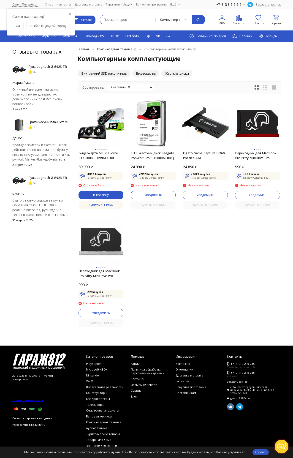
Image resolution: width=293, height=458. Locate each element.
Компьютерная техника (114, 49)
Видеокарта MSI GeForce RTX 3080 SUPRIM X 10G (98, 155)
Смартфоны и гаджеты (102, 410)
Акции (127, 4)
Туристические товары (103, 434)
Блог (134, 396)
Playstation (94, 364)
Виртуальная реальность (104, 387)
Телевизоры (95, 405)
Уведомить (153, 195)
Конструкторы (96, 393)
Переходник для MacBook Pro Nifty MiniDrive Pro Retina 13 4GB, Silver (99, 273)
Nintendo (132, 36)
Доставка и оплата (88, 4)
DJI (147, 36)
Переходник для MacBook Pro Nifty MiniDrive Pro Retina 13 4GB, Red (255, 155)
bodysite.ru (38, 424)
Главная (84, 49)
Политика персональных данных (33, 418)
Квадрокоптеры (98, 399)
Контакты (64, 4)
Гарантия (113, 4)
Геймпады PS (94, 36)
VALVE (90, 381)
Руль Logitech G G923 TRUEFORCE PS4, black (62, 66)
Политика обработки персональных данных (147, 371)
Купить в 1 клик (101, 205)
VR (158, 36)
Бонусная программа (151, 4)
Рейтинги (137, 379)
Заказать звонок (268, 4)
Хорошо (260, 452)
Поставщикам (186, 393)
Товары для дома (98, 440)
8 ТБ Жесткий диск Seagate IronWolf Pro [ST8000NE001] (152, 155)
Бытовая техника (99, 416)
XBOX (114, 36)
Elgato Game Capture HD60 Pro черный (204, 155)
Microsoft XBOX (97, 369)
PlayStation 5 (25, 36)
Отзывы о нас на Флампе (28, 400)
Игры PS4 (69, 36)
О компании (184, 369)
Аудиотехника (96, 428)
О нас (49, 4)
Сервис (136, 390)
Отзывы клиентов (144, 385)
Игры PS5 (48, 36)
